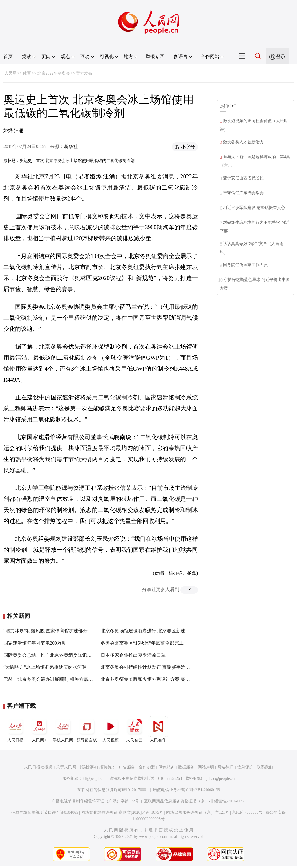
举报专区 (155, 56)
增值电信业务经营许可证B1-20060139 (186, 790)
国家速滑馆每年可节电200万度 (34, 643)
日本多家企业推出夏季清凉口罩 (133, 655)
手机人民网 (63, 729)
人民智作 (158, 729)
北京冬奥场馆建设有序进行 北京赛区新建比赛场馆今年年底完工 (166, 630)
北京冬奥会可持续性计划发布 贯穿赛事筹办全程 (150, 667)
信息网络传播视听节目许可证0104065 (44, 812)
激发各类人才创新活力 (243, 142)
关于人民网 (66, 767)
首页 (8, 56)
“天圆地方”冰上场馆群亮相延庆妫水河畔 (44, 667)
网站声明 (206, 767)
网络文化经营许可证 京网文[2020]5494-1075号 (122, 812)
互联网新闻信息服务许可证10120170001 (112, 790)
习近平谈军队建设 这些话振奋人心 (254, 207)
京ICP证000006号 (247, 812)
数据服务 (186, 767)
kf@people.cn (94, 778)
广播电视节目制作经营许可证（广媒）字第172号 (95, 801)
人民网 (10, 73)
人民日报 (15, 729)
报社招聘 (88, 767)
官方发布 (84, 73)
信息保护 (245, 767)
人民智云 (134, 729)
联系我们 (265, 767)
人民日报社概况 (38, 767)
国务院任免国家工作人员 (245, 265)
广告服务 (127, 767)
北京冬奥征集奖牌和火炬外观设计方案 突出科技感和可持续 (161, 679)
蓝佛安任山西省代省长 (243, 178)
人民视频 (110, 729)
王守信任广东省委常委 (243, 193)
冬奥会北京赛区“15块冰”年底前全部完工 (142, 643)
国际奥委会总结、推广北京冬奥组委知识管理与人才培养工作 (66, 655)
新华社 (71, 146)
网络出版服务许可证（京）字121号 (197, 812)
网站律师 (225, 767)
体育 (27, 73)
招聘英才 (107, 767)
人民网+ (39, 729)
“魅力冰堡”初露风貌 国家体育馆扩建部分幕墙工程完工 (59, 630)
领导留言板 (87, 729)
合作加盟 (147, 767)
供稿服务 (166, 767)
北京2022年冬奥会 (53, 73)
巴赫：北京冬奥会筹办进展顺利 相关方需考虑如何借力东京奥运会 (71, 679)
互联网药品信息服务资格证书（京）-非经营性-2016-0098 (194, 801)
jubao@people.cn (220, 778)
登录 (280, 56)
